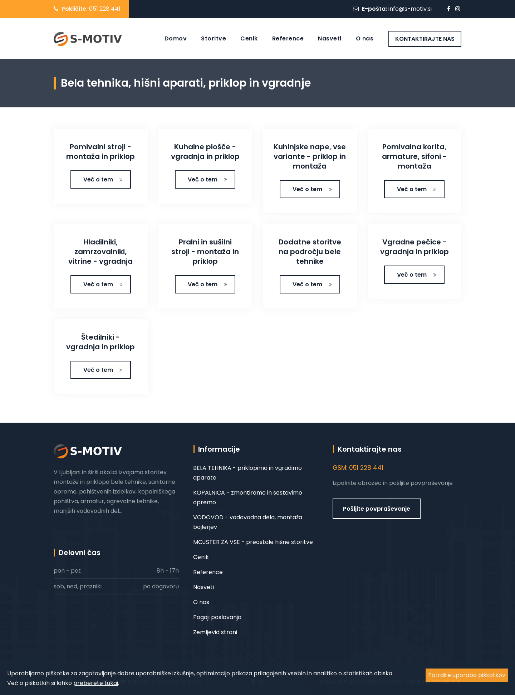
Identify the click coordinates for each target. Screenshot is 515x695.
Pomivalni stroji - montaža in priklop (100, 151)
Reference (288, 38)
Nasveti (330, 38)
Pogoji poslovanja (217, 617)
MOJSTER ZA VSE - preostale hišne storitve (253, 542)
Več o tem (103, 179)
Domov (176, 38)
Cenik (249, 38)
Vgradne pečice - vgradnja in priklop (414, 247)
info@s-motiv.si (410, 9)
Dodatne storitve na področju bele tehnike (310, 251)
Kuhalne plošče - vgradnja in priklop (205, 151)
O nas (365, 38)
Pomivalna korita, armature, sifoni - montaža (414, 156)
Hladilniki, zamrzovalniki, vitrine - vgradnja (100, 251)
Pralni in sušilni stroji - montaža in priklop (205, 251)
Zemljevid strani (215, 632)
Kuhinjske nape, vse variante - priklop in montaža (310, 156)
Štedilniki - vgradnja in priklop (100, 342)
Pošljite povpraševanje (376, 509)
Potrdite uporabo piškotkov (466, 675)
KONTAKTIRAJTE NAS (425, 39)
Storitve (213, 38)
